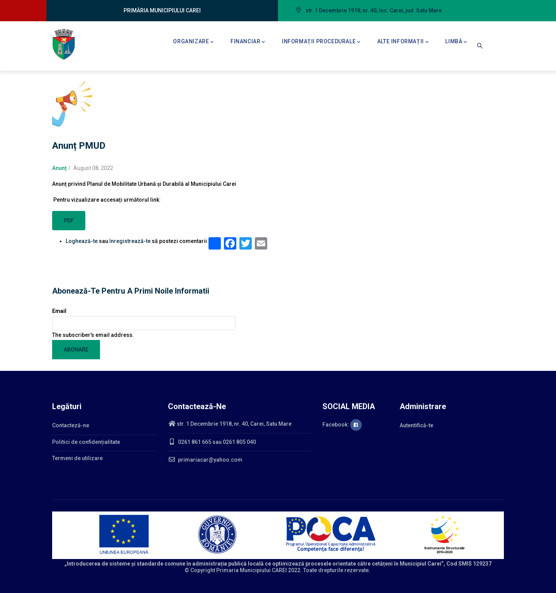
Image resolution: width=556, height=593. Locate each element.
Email (59, 311)
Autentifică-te (416, 425)
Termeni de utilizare (77, 458)
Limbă (456, 42)
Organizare (193, 42)
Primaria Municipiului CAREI (251, 570)
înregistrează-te (130, 241)
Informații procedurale (321, 42)
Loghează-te (82, 241)
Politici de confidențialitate (86, 442)
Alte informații (403, 42)
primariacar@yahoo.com (205, 460)
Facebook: (342, 424)
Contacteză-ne (70, 425)
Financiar (248, 42)
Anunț (59, 168)
